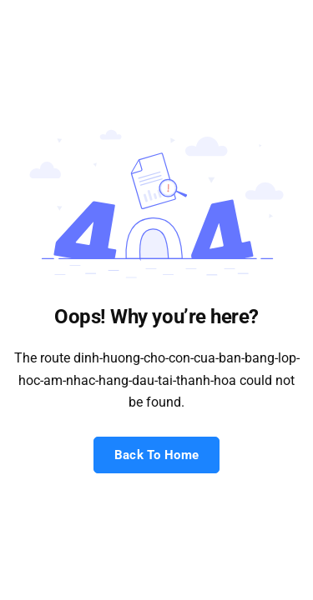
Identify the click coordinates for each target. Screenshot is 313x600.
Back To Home (156, 455)
